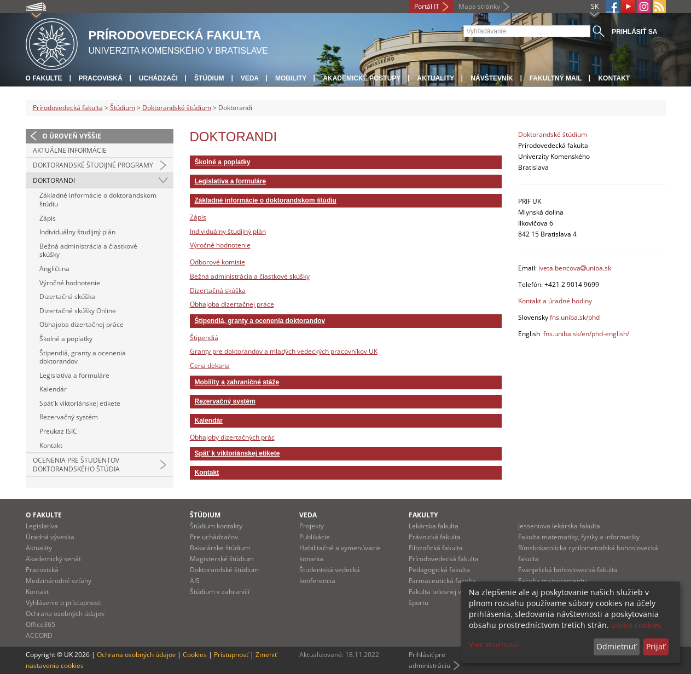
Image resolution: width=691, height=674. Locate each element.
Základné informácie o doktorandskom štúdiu (97, 200)
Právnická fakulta (435, 536)
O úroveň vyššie (71, 136)
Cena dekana (210, 365)
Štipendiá (204, 337)
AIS (195, 580)
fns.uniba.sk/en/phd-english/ (586, 333)
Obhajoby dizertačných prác (232, 437)
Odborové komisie (217, 262)
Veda (250, 78)
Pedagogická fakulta (439, 569)
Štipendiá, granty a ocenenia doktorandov (82, 357)
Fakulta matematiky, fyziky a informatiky (579, 536)
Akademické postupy (361, 78)
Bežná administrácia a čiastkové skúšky (88, 250)
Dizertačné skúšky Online (77, 310)
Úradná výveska (50, 536)
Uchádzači (158, 78)
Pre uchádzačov (214, 536)
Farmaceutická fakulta (442, 580)
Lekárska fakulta (433, 526)
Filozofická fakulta (436, 547)
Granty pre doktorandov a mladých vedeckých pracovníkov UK (284, 351)
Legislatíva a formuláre (74, 375)
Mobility (290, 78)
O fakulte (44, 78)
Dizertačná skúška (67, 296)
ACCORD (39, 635)
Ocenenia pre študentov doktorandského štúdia (76, 465)
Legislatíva (42, 526)
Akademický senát (53, 558)
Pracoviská (101, 78)
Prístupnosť (231, 654)
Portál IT (426, 6)
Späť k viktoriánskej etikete (79, 403)
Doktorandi (54, 180)
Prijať (655, 646)
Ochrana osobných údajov (65, 613)
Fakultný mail (556, 78)
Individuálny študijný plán (77, 232)
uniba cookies (636, 625)
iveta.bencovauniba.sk (574, 268)
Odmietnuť (616, 646)
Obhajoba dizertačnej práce (81, 324)
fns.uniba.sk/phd (575, 317)
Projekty (311, 526)
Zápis (47, 218)
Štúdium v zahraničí (219, 591)
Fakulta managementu (552, 580)
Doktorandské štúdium (176, 107)
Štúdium (209, 78)
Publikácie (314, 536)
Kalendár (53, 389)
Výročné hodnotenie (69, 282)
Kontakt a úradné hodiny (555, 301)
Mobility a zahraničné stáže (237, 382)
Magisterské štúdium (222, 558)
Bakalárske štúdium (220, 547)
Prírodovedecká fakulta (68, 107)
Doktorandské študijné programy (93, 165)
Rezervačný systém (68, 417)
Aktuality (435, 78)
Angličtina (54, 268)
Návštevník (492, 78)
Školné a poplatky (65, 338)
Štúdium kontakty (216, 526)
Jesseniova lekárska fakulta (559, 526)
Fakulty (423, 515)
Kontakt (614, 78)
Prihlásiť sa (634, 32)
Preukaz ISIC (58, 431)
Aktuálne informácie (70, 150)
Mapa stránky (479, 6)
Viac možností (494, 644)
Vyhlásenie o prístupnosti (64, 602)
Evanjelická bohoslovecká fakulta (568, 569)
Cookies (195, 654)
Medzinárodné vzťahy (58, 580)
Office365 (40, 624)
